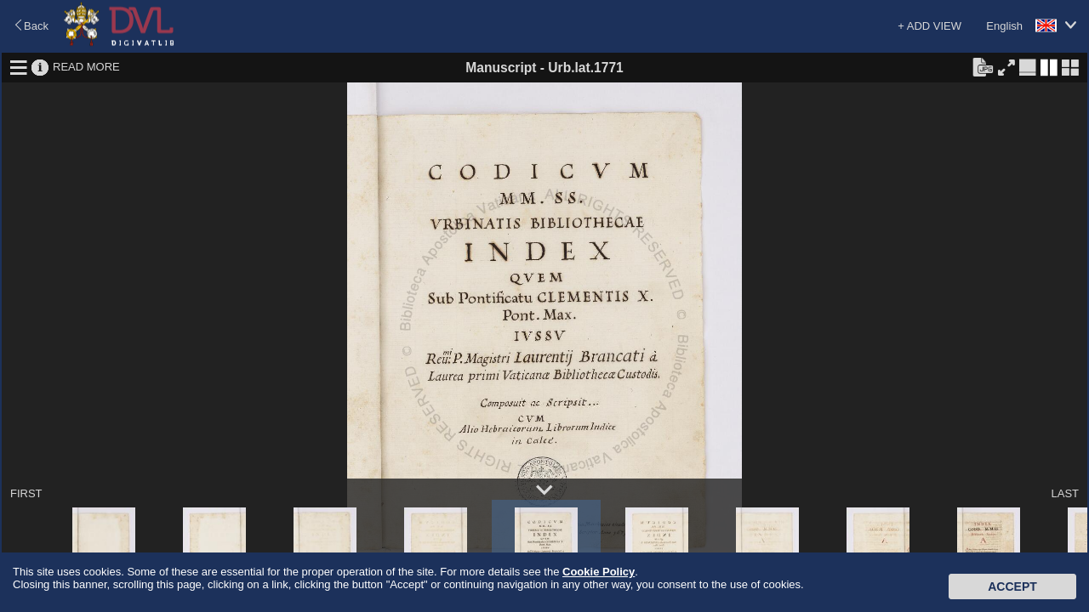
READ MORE (86, 66)
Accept (1012, 586)
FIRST (26, 493)
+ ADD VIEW (929, 26)
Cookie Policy (598, 571)
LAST (1065, 493)
